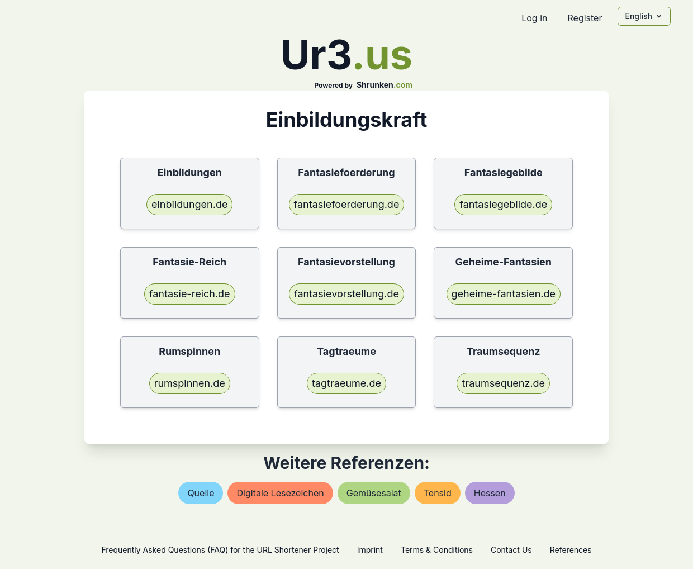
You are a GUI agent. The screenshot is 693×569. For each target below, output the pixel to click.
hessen (490, 493)
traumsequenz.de (503, 383)
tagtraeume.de (346, 383)
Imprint (370, 549)
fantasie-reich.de (189, 294)
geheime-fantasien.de (504, 294)
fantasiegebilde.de (503, 204)
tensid (438, 493)
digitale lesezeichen (280, 493)
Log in (534, 17)
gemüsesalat (373, 493)
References (571, 549)
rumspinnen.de (189, 383)
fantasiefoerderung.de (347, 204)
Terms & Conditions (437, 549)
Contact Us (511, 549)
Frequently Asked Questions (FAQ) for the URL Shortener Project (220, 549)
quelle (200, 493)
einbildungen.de (189, 204)
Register (584, 17)
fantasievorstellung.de (346, 294)
